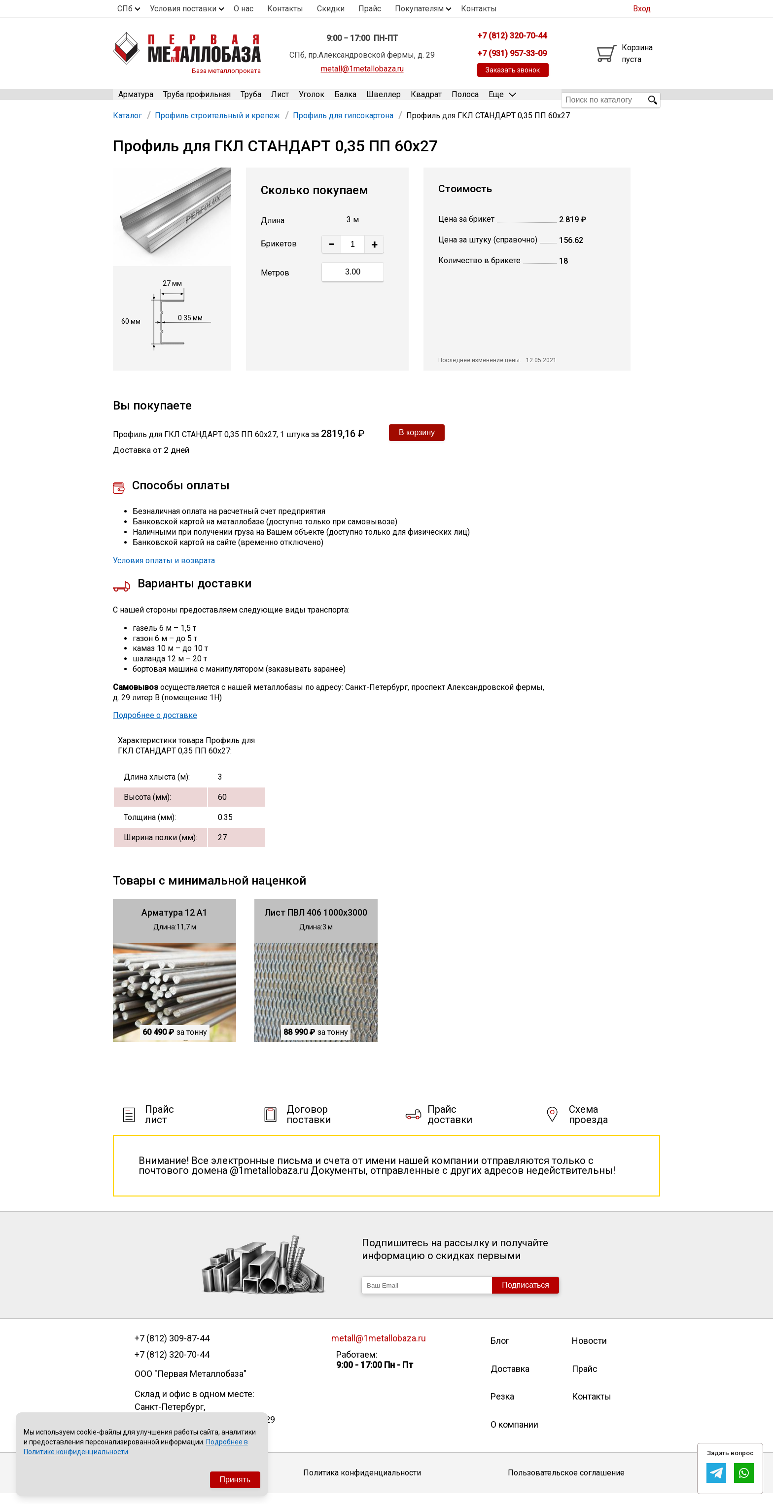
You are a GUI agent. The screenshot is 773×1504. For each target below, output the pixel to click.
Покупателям (419, 8)
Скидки (331, 8)
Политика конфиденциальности (362, 1483)
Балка (345, 99)
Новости (589, 1351)
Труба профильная (197, 99)
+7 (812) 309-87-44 (172, 1349)
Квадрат (426, 99)
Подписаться (525, 1295)
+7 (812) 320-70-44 (172, 1365)
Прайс (369, 8)
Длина (272, 231)
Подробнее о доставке (155, 725)
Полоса (465, 99)
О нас (243, 8)
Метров (275, 283)
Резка (502, 1406)
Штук (291, 254)
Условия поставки (183, 8)
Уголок (311, 99)
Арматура (135, 99)
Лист (280, 99)
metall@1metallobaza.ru (362, 68)
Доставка (510, 1379)
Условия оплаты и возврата (164, 571)
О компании (514, 1435)
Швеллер (383, 99)
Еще (502, 99)
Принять (235, 1479)
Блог (500, 1351)
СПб (125, 8)
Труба (251, 99)
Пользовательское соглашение (566, 1483)
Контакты (285, 8)
